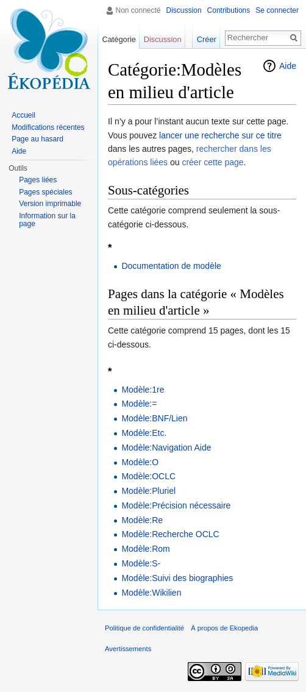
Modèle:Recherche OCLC (170, 534)
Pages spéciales (45, 192)
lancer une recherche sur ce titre (220, 135)
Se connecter (277, 10)
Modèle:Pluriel (148, 491)
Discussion (184, 10)
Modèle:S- (140, 563)
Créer (206, 39)
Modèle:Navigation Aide (166, 447)
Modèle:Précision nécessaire (175, 505)
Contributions (229, 10)
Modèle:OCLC (148, 476)
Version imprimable (50, 203)
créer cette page (212, 162)
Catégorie (119, 39)
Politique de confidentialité (144, 628)
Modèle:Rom (145, 549)
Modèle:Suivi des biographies (177, 578)
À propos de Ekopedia (224, 628)
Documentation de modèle (171, 266)
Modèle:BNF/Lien (154, 418)
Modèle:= (139, 403)
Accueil (23, 115)
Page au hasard (37, 139)
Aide (287, 66)
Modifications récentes (48, 127)
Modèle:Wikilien (151, 592)
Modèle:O (139, 462)
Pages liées (38, 180)
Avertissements (128, 648)
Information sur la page (47, 220)
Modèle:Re (142, 520)
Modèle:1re (142, 389)
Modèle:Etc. (143, 433)
